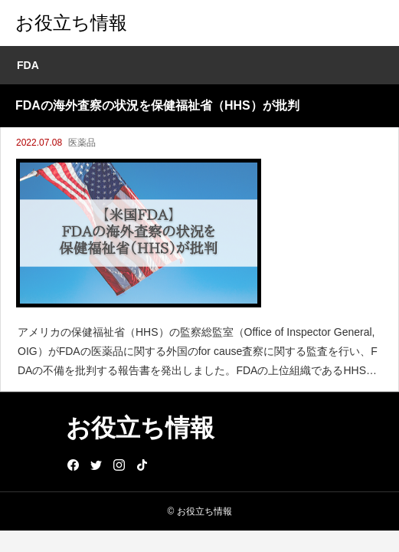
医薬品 (82, 142)
